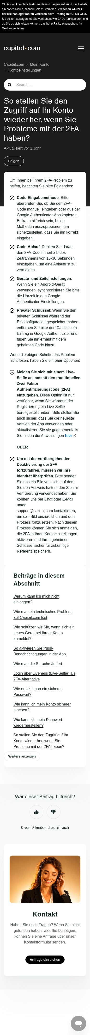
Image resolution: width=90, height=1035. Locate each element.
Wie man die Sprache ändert (37, 664)
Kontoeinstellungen (25, 70)
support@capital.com (35, 511)
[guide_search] (45, 85)
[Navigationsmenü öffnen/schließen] (81, 48)
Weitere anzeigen (22, 756)
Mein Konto (39, 64)
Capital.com (14, 64)
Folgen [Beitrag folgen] (13, 161)
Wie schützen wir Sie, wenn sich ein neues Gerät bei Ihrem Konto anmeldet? (43, 633)
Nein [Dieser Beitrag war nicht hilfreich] (53, 812)
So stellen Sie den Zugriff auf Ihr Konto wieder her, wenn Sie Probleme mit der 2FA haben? (40, 741)
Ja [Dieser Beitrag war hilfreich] (36, 812)
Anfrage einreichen (45, 960)
